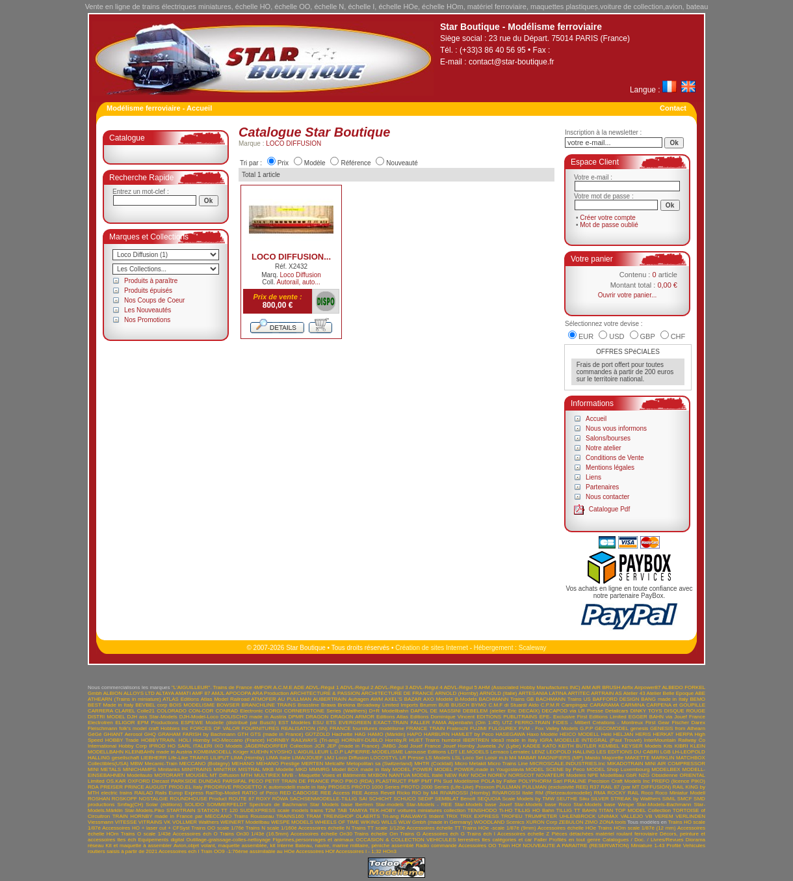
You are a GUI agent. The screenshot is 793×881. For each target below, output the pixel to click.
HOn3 (389, 851)
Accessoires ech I (179, 851)
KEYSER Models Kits (646, 746)
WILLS (388, 822)
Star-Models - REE (429, 804)
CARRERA (100, 711)
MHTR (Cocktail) (433, 763)
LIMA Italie (278, 758)
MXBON (377, 775)
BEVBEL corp (151, 705)
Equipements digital (161, 840)
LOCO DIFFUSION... (291, 257)
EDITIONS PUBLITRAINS (506, 717)
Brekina (346, 705)
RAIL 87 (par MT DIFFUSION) (636, 787)
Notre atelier (603, 448)
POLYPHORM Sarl (541, 781)
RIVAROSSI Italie (512, 793)
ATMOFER (263, 699)
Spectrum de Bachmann (278, 804)
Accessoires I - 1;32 (359, 851)
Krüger (241, 752)
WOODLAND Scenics (499, 822)
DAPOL (419, 711)
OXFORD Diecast (149, 781)
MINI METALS (104, 769)
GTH (242, 734)
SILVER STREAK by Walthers (625, 799)
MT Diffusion (224, 775)
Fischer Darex (688, 722)
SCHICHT (380, 799)
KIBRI (681, 746)
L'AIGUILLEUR (311, 752)
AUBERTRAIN (329, 699)
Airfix (627, 687)
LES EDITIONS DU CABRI (628, 752)
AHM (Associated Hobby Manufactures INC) (529, 687)
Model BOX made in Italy (361, 769)
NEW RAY (457, 775)
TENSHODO (482, 810)
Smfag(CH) (130, 804)
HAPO (415, 734)
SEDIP (426, 799)
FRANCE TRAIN (425, 728)
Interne (285, 845)
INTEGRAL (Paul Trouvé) (612, 740)
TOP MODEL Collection (643, 810)
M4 (512, 758)
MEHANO (242, 763)
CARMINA (632, 705)
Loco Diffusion (300, 274)
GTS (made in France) (277, 734)
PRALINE (575, 781)
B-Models (466, 699)
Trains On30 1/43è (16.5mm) (254, 834)
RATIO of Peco (260, 793)
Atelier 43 (634, 693)
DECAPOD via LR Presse (572, 711)
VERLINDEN (690, 816)
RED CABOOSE (299, 793)
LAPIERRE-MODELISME (373, 752)
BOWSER (228, 705)
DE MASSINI (445, 711)
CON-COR (200, 711)
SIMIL (669, 799)
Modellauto (139, 775)
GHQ (150, 734)
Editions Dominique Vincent (442, 717)
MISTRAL (250, 769)
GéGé (94, 734)
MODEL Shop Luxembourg (617, 769)
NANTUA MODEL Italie (416, 775)
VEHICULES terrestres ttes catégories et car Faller (486, 840)
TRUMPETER (541, 816)
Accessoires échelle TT (434, 828)
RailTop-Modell (222, 793)
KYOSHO (281, 752)
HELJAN (624, 734)
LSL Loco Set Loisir (474, 758)
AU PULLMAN (294, 699)
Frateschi (457, 728)
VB (649, 816)
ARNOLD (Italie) (498, 693)
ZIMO (591, 822)
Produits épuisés (148, 290)
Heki (606, 734)
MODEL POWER (412, 769)
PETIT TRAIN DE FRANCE (297, 781)
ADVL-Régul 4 (426, 687)
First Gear (657, 722)
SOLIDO (194, 804)
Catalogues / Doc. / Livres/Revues (643, 840)
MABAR (527, 758)
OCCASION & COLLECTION (390, 840)
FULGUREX (503, 728)
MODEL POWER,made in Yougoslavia (479, 769)
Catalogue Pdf (609, 509)
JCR (320, 746)
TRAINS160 (290, 816)
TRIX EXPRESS (479, 816)
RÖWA (280, 799)
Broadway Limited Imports (387, 705)
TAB (342, 810)
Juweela (485, 746)
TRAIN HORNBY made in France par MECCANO (171, 816)
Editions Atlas (392, 717)
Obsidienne (664, 775)
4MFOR (263, 687)
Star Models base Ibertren (341, 804)
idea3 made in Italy (514, 740)
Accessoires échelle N (324, 828)
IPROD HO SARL (169, 746)
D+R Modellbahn (389, 711)
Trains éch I (481, 834)
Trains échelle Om (376, 834)
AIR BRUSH (606, 687)
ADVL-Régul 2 (356, 687)
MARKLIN (663, 758)
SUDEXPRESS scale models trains (281, 810)
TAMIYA (358, 810)
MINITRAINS (197, 769)
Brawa (328, 705)
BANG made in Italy (664, 699)
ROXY (263, 799)
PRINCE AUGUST (146, 787)
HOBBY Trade (122, 740)
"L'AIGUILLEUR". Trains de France (212, 687)
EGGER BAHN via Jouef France (667, 717)
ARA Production (270, 693)
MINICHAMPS (139, 769)
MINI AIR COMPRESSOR (675, 763)
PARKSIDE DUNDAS (195, 781)
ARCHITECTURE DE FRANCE (397, 693)
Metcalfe (334, 763)
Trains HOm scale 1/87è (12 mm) (637, 828)
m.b (503, 758)
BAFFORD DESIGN (616, 699)
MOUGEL (196, 775)
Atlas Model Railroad (225, 699)
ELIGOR (125, 722)
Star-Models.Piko (144, 810)
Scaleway (533, 647)
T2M (330, 810)
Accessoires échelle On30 (321, 834)
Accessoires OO (477, 845)
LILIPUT (219, 758)
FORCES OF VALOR (215, 728)
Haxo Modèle (542, 734)
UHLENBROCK (578, 816)
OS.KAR (116, 781)
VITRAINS (150, 822)
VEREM (664, 816)
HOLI (185, 740)
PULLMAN (508, 787)
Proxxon (484, 787)
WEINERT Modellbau (245, 822)
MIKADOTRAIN (625, 763)
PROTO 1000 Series (376, 787)
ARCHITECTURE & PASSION (325, 693)
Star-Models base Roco (542, 804)
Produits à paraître (150, 280)
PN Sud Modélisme (457, 781)
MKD (301, 769)
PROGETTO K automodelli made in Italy (279, 787)
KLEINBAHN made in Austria (158, 752)
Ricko (403, 793)
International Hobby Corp (117, 746)
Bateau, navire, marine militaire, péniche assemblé (354, 845)
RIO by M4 (425, 793)
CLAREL (125, 711)
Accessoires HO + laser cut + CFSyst (146, 828)
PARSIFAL (234, 781)
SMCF (684, 799)
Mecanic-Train (161, 763)
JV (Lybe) (509, 746)
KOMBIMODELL (212, 752)
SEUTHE (566, 799)
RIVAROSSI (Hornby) (465, 793)
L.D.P (336, 752)
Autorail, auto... (298, 282)
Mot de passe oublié (609, 224)
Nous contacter (607, 496)
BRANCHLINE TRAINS (269, 705)
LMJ (329, 758)
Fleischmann (102, 728)
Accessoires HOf (315, 851)
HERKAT (663, 734)
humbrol (451, 740)
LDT (453, 752)
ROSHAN (99, 799)
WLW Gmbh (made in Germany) (435, 822)
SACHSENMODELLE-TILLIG (323, 799)
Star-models (390, 804)
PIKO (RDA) (359, 781)
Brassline (308, 705)
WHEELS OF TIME (337, 822)
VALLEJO (632, 816)
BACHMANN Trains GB (506, 699)
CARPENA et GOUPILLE (675, 705)
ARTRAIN (602, 693)
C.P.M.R (550, 705)
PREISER (111, 787)
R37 (594, 787)
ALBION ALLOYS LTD (129, 693)
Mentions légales (610, 467)
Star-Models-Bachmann (664, 804)
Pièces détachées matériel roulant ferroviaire (605, 834)
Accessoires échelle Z (523, 834)
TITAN (606, 810)
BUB (444, 705)
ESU (318, 722)
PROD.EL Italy (185, 787)
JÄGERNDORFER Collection (278, 746)
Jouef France (425, 746)
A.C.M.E (282, 687)
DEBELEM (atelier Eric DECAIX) (501, 711)
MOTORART (168, 775)
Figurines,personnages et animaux (313, 840)
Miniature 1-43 (648, 845)
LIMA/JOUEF (307, 758)
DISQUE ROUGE (684, 711)
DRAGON (317, 717)
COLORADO (172, 711)
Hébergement (494, 647)
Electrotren (100, 722)
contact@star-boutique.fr (511, 61)
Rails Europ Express (179, 793)
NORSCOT (521, 775)
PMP (413, 781)
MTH (246, 775)
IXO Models (228, 746)
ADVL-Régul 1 (322, 687)
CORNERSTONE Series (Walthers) (325, 711)
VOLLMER (184, 822)
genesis (639, 728)
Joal (403, 746)
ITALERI (203, 746)
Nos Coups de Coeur (154, 300)
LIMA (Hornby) (248, 758)
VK (167, 822)
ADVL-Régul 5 (460, 687)
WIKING (370, 822)
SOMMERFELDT (226, 804)
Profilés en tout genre (575, 840)
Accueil (596, 418)
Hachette (342, 734)
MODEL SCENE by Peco (555, 769)
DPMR (296, 717)
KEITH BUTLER (577, 746)
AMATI (183, 693)
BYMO (479, 705)
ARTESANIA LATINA (542, 693)
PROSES (339, 787)
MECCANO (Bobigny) (204, 763)
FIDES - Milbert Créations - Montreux (597, 722)
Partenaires (602, 487)
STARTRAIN (181, 810)
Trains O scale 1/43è (146, 834)
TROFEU (512, 816)
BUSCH (460, 705)
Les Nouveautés (147, 310)
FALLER (420, 722)
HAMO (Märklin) (387, 734)
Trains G (410, 834)
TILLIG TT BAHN (576, 810)
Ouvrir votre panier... (627, 295)
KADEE (531, 746)
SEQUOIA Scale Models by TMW (515, 799)
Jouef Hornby (459, 746)
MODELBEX (665, 769)
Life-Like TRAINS (188, 758)
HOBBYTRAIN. (158, 740)
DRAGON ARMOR (352, 717)
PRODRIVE (217, 787)
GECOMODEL (612, 728)
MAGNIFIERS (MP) (561, 758)
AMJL (217, 693)
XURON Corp (542, 822)
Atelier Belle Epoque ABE (676, 693)
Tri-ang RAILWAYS (404, 816)
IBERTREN (476, 740)
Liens (593, 477)
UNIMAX (608, 816)
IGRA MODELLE (559, 740)
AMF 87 (201, 693)
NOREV (497, 775)
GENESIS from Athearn (677, 728)
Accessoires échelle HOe (567, 828)
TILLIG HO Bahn (534, 810)
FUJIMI (478, 728)
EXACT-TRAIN (391, 722)
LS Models (438, 758)
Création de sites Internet (431, 647)
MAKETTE (637, 758)
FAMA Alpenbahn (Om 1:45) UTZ (472, 722)
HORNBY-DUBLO (362, 740)
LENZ (538, 752)
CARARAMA (604, 705)
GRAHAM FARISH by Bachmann (196, 734)
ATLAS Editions (180, 699)
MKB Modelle (278, 769)
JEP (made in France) (353, 746)
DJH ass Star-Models (152, 717)
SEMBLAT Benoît (455, 799)
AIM (586, 687)
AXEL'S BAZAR (403, 699)
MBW (136, 763)
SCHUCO (404, 799)
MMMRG (319, 769)
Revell (387, 793)
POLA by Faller (499, 781)
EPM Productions (157, 722)
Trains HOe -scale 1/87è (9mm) (499, 828)
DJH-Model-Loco (198, 717)
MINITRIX (225, 769)
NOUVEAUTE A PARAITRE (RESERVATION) (576, 845)
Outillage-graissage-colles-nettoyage (228, 840)
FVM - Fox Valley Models (548, 728)
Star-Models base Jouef (483, 804)
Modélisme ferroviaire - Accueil (159, 108)
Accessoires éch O (195, 834)
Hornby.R (396, 740)
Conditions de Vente (615, 457)
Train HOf (509, 845)
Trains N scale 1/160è (271, 828)
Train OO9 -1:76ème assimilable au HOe (248, 851)
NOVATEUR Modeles (561, 775)
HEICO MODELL (579, 734)
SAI (363, 799)
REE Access (335, 793)
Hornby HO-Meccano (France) (229, 740)
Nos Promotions (147, 319)
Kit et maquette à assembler (138, 845)
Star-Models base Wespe (603, 804)
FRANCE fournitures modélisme (367, 728)
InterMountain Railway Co (674, 740)
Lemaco (499, 752)
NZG (643, 775)
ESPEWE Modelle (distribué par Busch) (228, 722)
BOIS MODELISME (191, 705)
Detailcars (617, 711)
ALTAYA (165, 693)
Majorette (612, 758)
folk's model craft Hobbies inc (153, 728)
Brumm (428, 705)
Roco (647, 793)
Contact (673, 108)
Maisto (593, 758)
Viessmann (100, 822)
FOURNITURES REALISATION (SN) (285, 728)
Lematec (520, 752)
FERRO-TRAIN (533, 722)
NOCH (478, 775)
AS (618, 693)
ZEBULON (571, 822)
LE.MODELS (474, 752)
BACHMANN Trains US (563, 699)
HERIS (643, 734)
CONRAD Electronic (239, 711)
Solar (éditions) (164, 804)
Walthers (208, 822)
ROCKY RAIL (623, 793)
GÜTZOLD (317, 734)
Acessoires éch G (443, 834)
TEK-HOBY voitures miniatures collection (417, 810)
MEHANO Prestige (278, 763)
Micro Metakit (470, 763)
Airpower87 (647, 687)
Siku (584, 799)
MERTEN (313, 763)
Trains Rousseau (254, 816)
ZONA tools (612, 822)
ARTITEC (578, 693)
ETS (331, 722)
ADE (299, 687)
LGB (665, 752)
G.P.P (586, 728)
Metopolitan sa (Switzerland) (379, 763)
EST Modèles (294, 722)
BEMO (698, 699)
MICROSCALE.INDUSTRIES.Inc (567, 763)
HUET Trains (424, 740)
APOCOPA (238, 693)
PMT (426, 781)
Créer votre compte (608, 217)
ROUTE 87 (241, 799)
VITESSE (126, 822)
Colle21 (146, 711)
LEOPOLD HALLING (571, 752)
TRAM (313, 816)
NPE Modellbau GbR (612, 775)
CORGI (273, 711)
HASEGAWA (510, 734)
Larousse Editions (426, 752)
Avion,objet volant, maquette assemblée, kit (225, 845)
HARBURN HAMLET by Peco (458, 734)
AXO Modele (438, 699)
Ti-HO (505, 810)
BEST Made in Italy (110, 705)
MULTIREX (267, 775)
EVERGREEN (355, 722)
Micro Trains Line (508, 763)
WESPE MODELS (292, 822)
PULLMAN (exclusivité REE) (555, 787)
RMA (599, 793)
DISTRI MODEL (106, 717)
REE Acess (365, 793)
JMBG (389, 746)
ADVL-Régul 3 (391, 687)
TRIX (452, 816)
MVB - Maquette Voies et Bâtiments (324, 775)
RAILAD (144, 793)
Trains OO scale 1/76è (217, 828)
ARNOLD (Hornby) (456, 693)
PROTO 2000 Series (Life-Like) (437, 787)
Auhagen (358, 699)
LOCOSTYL (384, 758)
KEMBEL (609, 746)
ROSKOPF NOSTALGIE (140, 799)
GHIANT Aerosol (122, 734)
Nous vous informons (616, 428)
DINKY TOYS (646, 711)
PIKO (337, 781)
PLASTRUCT (391, 781)
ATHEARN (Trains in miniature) (124, 699)
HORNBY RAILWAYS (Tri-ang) (303, 740)
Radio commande (435, 845)
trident (436, 816)
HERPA (684, 734)
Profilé (673, 845)
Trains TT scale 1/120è (379, 828)
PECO (255, 781)
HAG (359, 734)
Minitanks (169, 769)
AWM (376, 699)
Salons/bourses (608, 438)
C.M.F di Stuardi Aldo (513, 705)
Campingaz (575, 705)
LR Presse (412, 758)
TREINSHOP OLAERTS (351, 816)
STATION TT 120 (218, 810)
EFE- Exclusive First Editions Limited (583, 717)
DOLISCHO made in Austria (253, 717)
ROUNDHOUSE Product (198, 799)
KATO (549, 746)
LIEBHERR (153, 758)
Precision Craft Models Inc (619, 781)
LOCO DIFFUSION (293, 143)
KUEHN (259, 752)
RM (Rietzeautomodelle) (563, 793)
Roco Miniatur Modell (680, 793)
